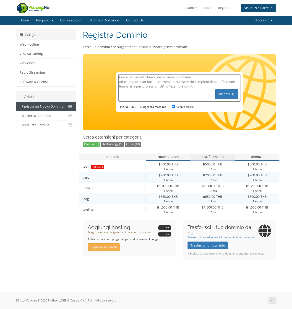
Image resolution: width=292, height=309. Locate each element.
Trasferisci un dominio (207, 245)
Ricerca (226, 94)
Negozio (44, 20)
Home (24, 20)
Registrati (225, 7)
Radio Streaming (32, 72)
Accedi (208, 7)
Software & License (34, 82)
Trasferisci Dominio (46, 115)
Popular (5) (91, 144)
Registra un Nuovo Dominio (46, 106)
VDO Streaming (31, 54)
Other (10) (133, 144)
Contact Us (134, 20)
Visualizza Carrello (258, 8)
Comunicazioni (71, 20)
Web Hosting (29, 44)
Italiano (189, 7)
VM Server (27, 63)
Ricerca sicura (183, 107)
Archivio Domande (104, 20)
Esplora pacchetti (104, 247)
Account (264, 20)
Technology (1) (113, 144)
